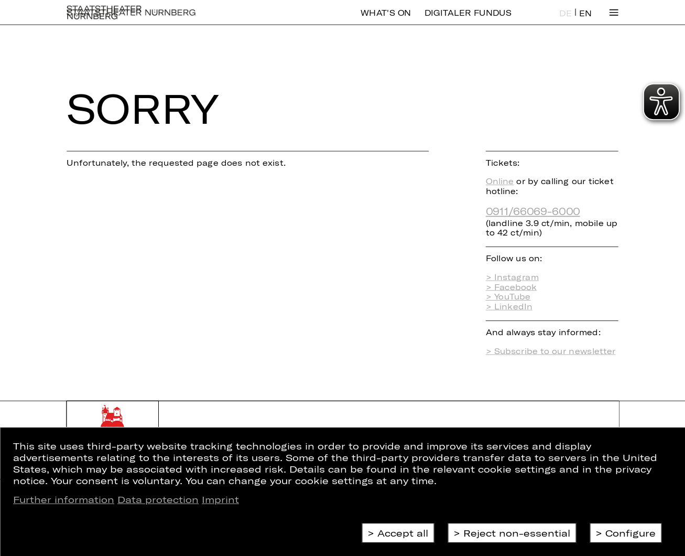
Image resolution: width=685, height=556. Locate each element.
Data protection (158, 499)
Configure (630, 533)
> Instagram (512, 277)
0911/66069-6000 (533, 211)
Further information (63, 499)
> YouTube (508, 297)
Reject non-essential (516, 533)
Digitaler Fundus (468, 20)
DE (565, 21)
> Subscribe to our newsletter (551, 351)
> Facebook (511, 287)
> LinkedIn (509, 307)
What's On (386, 20)
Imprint (220, 499)
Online (500, 181)
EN (585, 21)
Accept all (402, 533)
